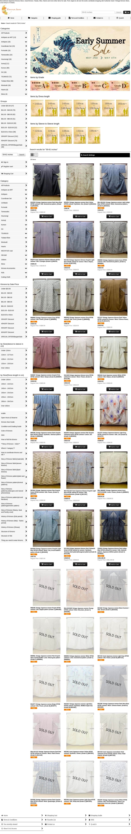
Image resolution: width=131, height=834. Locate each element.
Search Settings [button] (88, 155)
